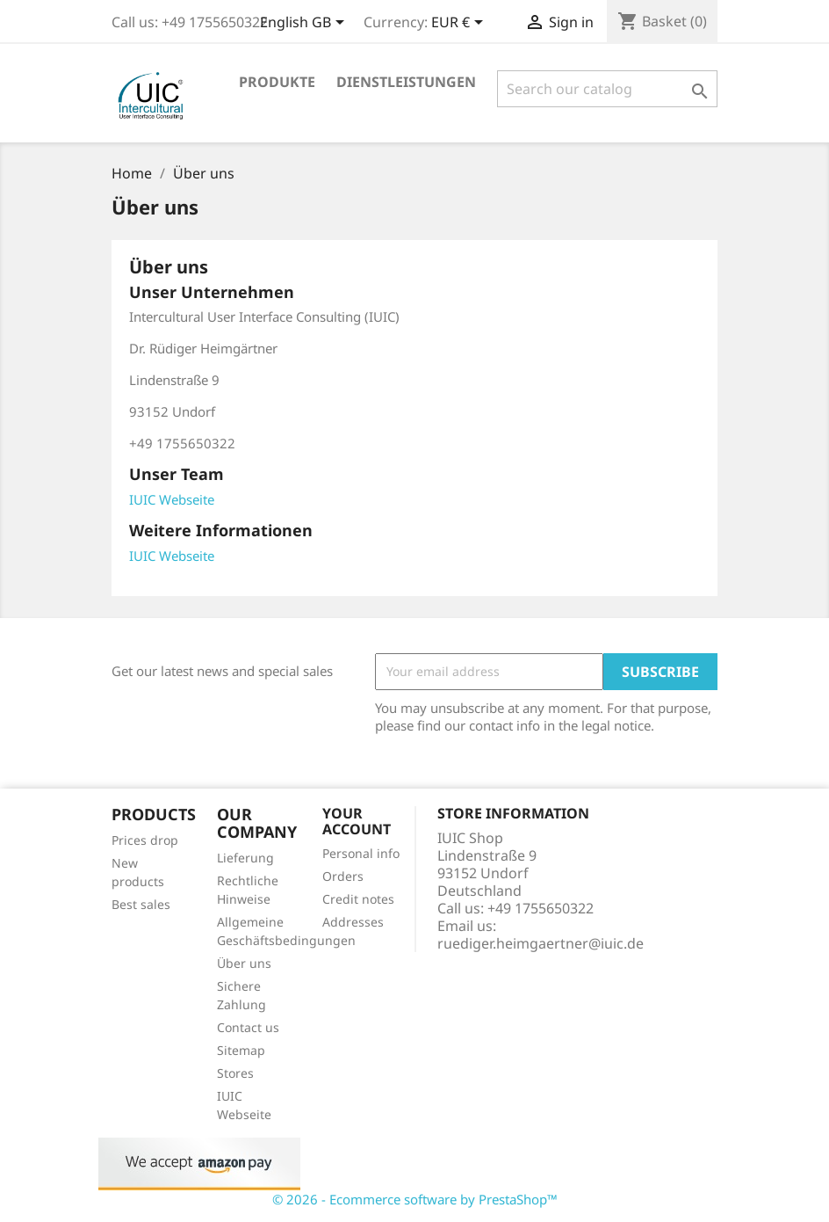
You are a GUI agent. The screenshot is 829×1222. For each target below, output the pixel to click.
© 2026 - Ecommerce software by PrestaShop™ (415, 1199)
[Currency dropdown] (460, 23)
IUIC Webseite (171, 499)
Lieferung (245, 857)
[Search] (607, 88)
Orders (343, 876)
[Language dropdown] (305, 23)
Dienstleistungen (406, 81)
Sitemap (241, 1050)
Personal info (361, 853)
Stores (235, 1073)
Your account (356, 821)
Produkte (277, 81)
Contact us (248, 1027)
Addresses (353, 921)
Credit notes (358, 899)
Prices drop (145, 840)
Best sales (141, 904)
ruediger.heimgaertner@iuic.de (540, 943)
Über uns (244, 963)
